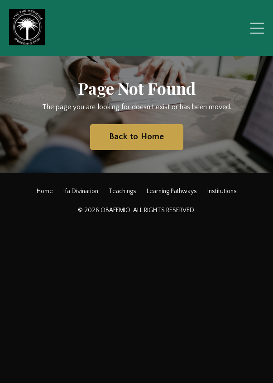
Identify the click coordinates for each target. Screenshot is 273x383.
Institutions (222, 191)
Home (45, 191)
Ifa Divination (80, 191)
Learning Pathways (172, 191)
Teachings (122, 191)
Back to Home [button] (136, 136)
